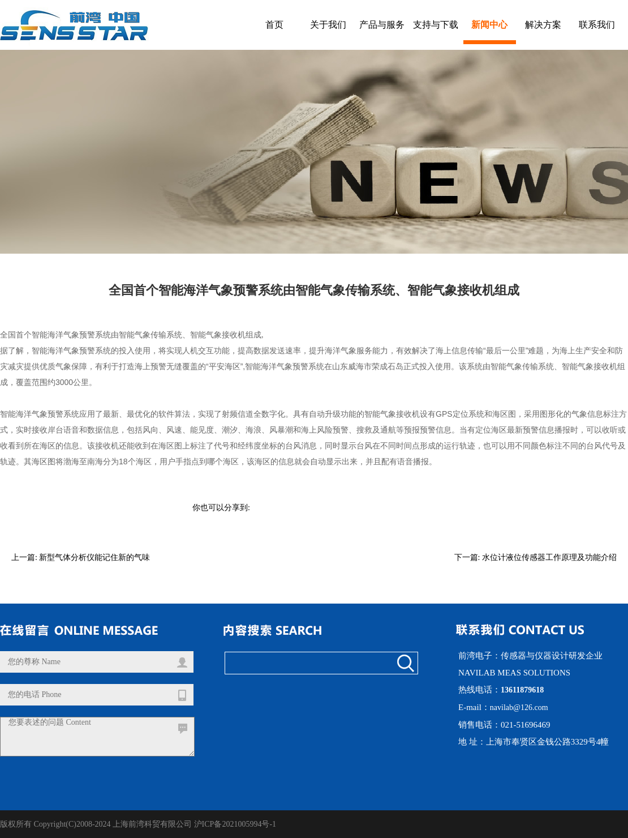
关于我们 (328, 24)
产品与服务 (382, 24)
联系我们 (597, 24)
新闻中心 (489, 24)
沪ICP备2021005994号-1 (235, 824)
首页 (274, 24)
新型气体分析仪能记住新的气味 (94, 557)
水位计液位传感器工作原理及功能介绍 (549, 557)
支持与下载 (435, 24)
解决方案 (543, 24)
